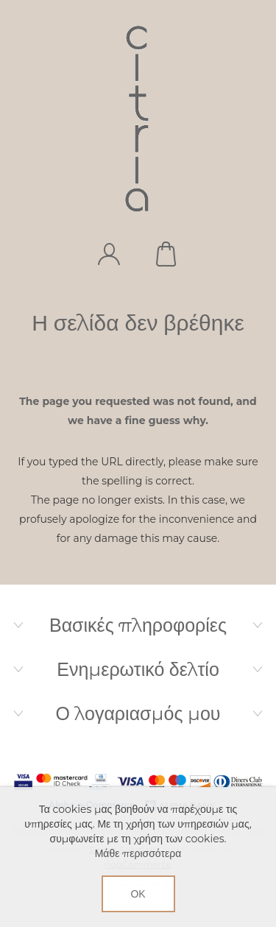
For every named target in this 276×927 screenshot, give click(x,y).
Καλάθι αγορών (168, 254)
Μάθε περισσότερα (138, 853)
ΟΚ (137, 894)
